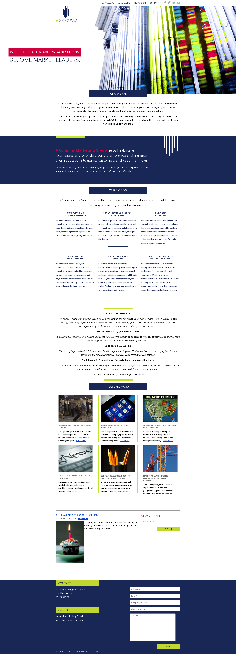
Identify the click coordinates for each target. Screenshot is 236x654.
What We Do (124, 3)
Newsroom (140, 3)
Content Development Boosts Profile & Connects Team (115, 477)
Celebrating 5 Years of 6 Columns (77, 515)
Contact (154, 3)
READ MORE (81, 440)
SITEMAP (94, 651)
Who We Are (108, 3)
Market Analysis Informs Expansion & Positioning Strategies (155, 478)
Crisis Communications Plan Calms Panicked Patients (160, 426)
